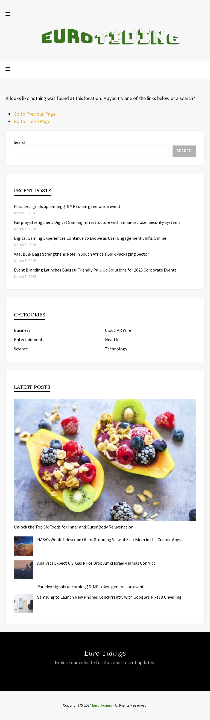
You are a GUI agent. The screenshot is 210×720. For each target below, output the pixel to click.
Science (21, 349)
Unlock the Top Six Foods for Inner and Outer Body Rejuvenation (73, 527)
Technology (116, 349)
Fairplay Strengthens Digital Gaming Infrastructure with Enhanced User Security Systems (97, 222)
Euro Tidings (102, 705)
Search (20, 142)
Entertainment (28, 339)
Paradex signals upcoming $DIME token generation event (67, 206)
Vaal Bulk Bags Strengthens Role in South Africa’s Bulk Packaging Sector (81, 254)
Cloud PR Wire (118, 330)
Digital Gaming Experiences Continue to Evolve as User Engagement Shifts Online (90, 238)
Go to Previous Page (35, 114)
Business (22, 330)
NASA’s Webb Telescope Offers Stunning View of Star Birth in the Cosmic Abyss (110, 539)
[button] (7, 14)
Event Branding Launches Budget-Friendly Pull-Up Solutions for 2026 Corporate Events (95, 270)
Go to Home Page (32, 121)
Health (111, 339)
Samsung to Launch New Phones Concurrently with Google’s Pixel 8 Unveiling (109, 597)
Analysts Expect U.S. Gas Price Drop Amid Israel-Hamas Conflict (96, 563)
